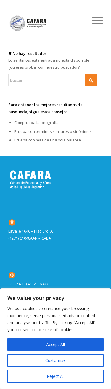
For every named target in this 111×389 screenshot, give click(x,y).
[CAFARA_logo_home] (46, 20)
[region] (55, 338)
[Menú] (94, 20)
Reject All (56, 376)
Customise (55, 360)
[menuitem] (94, 20)
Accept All (55, 344)
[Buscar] (52, 80)
